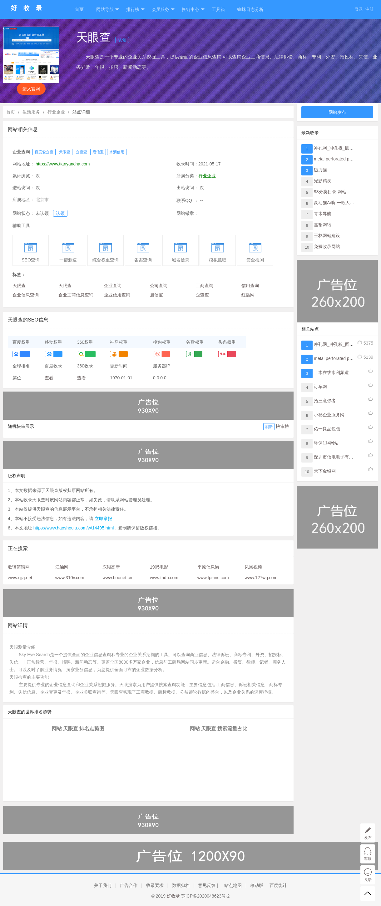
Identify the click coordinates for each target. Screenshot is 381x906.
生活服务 (31, 111)
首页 (79, 9)
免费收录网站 (327, 246)
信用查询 (250, 285)
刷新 (269, 427)
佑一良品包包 (327, 428)
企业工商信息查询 (75, 294)
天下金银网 (325, 470)
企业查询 (112, 285)
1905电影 (159, 566)
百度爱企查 (44, 152)
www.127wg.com (261, 577)
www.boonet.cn (117, 577)
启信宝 (98, 152)
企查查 (81, 152)
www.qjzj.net (20, 577)
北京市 (42, 199)
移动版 (256, 885)
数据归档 (181, 885)
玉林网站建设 (327, 235)
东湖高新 (111, 566)
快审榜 (282, 426)
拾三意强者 (325, 400)
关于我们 (102, 885)
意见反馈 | (208, 885)
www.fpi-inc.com (213, 577)
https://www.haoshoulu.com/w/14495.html (73, 527)
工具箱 (218, 9)
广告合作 (128, 885)
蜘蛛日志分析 (250, 9)
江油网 (61, 566)
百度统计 (278, 885)
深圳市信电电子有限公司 (338, 456)
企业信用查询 (117, 294)
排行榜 (135, 9)
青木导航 (322, 213)
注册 (369, 9)
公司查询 (158, 285)
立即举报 (103, 518)
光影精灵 (322, 180)
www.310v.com (69, 577)
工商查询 (204, 285)
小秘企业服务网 (329, 414)
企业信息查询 (25, 294)
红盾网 (248, 294)
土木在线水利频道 (331, 372)
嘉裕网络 (322, 224)
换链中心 (193, 9)
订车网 (320, 386)
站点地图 (233, 885)
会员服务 (163, 9)
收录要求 (155, 885)
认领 (122, 40)
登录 (359, 9)
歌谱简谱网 (19, 566)
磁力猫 (320, 169)
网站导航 (107, 9)
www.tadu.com (164, 577)
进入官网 (31, 88)
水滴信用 (116, 152)
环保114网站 (326, 442)
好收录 (173, 895)
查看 (49, 377)
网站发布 (337, 112)
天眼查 (64, 152)
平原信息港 (208, 566)
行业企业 (56, 111)
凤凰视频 (253, 566)
